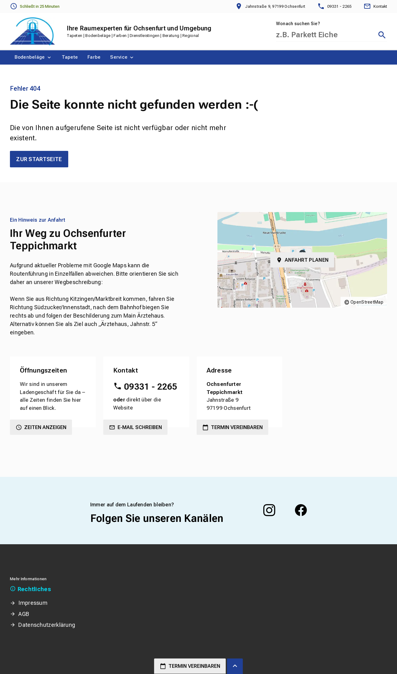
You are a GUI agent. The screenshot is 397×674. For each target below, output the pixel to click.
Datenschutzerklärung (46, 625)
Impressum (32, 602)
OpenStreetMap (366, 302)
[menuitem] (33, 57)
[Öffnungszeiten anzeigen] (35, 6)
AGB (23, 614)
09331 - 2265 (150, 387)
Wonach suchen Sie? (298, 23)
